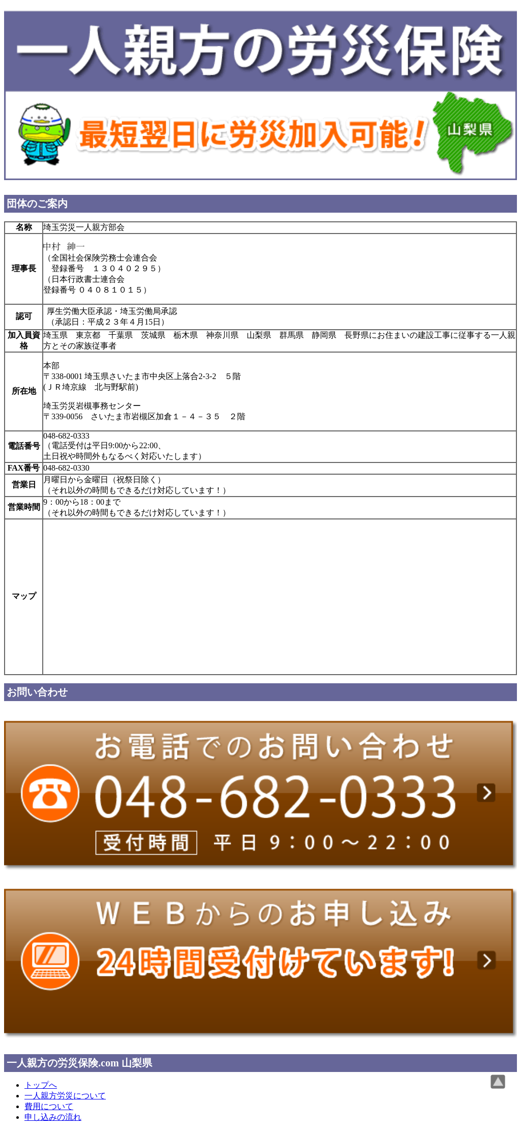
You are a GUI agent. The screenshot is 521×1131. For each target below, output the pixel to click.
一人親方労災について (65, 1095)
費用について (48, 1106)
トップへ (40, 1085)
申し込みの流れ (52, 1117)
